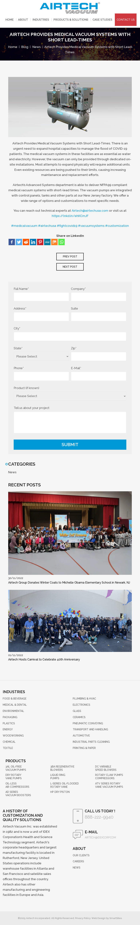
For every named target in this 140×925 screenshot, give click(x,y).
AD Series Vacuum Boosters (18, 793)
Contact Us (126, 19)
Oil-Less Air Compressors (17, 785)
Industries (40, 19)
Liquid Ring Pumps (57, 777)
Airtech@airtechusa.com (89, 210)
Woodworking (13, 735)
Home (9, 19)
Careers (78, 861)
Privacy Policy (82, 918)
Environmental (13, 711)
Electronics (81, 705)
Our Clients (81, 855)
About (23, 19)
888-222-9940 (99, 817)
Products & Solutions (70, 19)
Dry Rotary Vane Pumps (13, 777)
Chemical (9, 741)
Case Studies (102, 19)
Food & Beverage (14, 698)
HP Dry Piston (60, 791)
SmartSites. (115, 918)
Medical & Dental (15, 705)
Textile (8, 748)
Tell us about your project (31, 408)
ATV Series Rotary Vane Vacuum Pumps (109, 785)
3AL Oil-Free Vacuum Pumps (15, 768)
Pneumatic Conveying (88, 723)
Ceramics (79, 717)
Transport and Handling (90, 729)
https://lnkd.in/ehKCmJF (70, 216)
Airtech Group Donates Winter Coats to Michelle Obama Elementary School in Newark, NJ (69, 582)
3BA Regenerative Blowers (62, 768)
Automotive (81, 735)
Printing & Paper (84, 748)
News (12, 472)
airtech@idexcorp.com (100, 837)
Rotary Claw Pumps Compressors (109, 777)
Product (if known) (26, 388)
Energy (8, 729)
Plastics (9, 723)
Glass (77, 711)
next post (70, 266)
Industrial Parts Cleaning (91, 741)
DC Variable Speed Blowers (105, 768)
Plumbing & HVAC (84, 698)
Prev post (70, 256)
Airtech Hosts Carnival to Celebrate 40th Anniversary (44, 659)
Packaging (10, 717)
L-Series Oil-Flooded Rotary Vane (64, 785)
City (17, 328)
